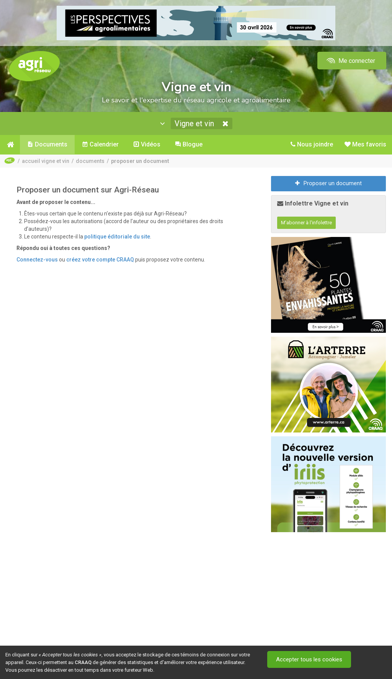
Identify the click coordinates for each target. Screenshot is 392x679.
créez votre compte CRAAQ (100, 259)
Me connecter (350, 60)
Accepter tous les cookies (309, 659)
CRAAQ (83, 662)
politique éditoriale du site (117, 236)
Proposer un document (328, 183)
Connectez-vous (37, 259)
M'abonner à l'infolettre (306, 222)
